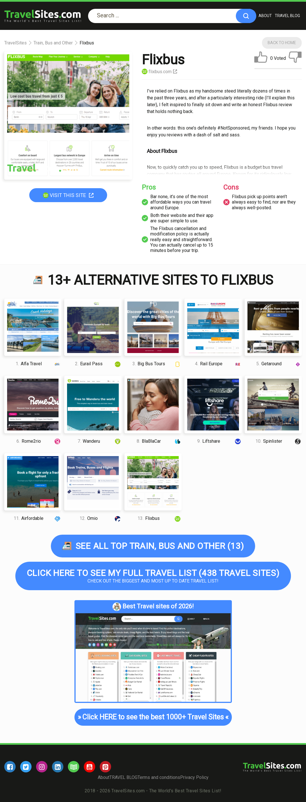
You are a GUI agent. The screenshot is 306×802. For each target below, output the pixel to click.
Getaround (279, 364)
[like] (260, 58)
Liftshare (219, 441)
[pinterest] (105, 766)
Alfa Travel (39, 364)
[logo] (42, 15)
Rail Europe (218, 364)
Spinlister (278, 441)
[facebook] (10, 766)
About (265, 15)
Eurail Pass (98, 364)
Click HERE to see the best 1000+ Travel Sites (153, 717)
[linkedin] (57, 766)
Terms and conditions (159, 777)
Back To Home (282, 42)
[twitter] (26, 766)
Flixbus (160, 518)
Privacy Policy (194, 777)
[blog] (73, 766)
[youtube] (89, 766)
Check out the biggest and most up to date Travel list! (153, 576)
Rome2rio (39, 441)
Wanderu (100, 441)
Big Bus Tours (157, 364)
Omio (101, 518)
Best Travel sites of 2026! (153, 606)
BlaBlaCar (159, 441)
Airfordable (37, 518)
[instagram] (41, 766)
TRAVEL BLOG (287, 15)
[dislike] (295, 58)
